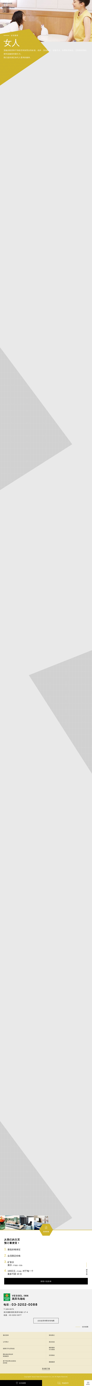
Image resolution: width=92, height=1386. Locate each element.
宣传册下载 (46, 1368)
